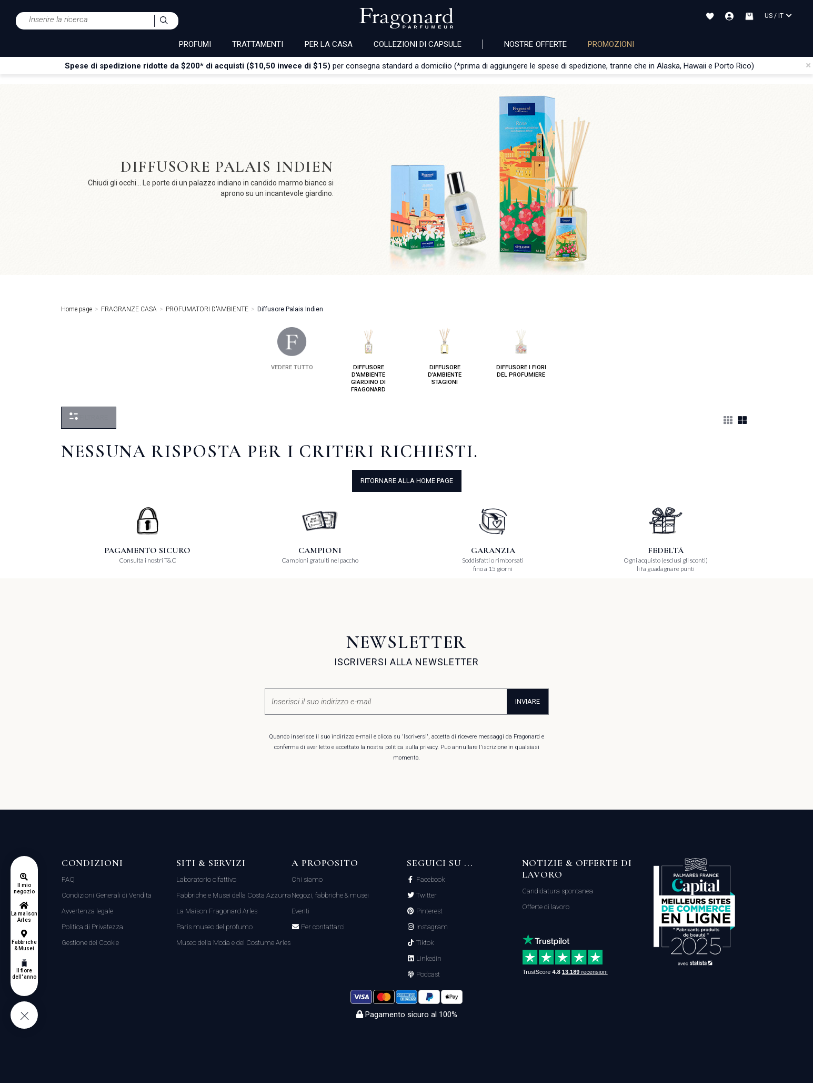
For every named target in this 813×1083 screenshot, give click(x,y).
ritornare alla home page (406, 481)
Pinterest (429, 911)
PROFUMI (195, 44)
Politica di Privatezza (92, 927)
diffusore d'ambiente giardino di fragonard (368, 360)
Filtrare (88, 416)
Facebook (430, 879)
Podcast (427, 974)
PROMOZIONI (611, 44)
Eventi (300, 911)
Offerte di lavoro (545, 907)
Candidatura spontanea (557, 891)
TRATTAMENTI (258, 44)
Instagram (431, 927)
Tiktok (424, 943)
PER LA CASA (329, 44)
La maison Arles (24, 917)
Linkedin (428, 958)
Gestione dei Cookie (90, 943)
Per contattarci (322, 927)
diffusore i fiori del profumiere (521, 352)
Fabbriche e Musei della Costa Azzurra (233, 895)
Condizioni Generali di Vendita (107, 895)
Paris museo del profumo (214, 927)
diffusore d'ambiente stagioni (444, 356)
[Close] (808, 65)
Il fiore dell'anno (24, 974)
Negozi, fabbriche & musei (330, 895)
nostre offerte (535, 44)
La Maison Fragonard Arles (216, 911)
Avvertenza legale (87, 911)
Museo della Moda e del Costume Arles (233, 943)
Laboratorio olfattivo (206, 879)
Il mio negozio (24, 888)
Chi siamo (307, 879)
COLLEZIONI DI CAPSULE (417, 44)
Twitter (426, 895)
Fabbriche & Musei (24, 945)
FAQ (68, 879)
